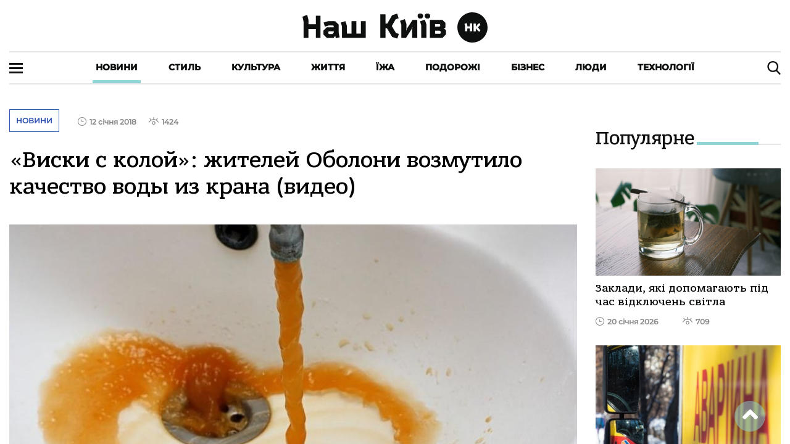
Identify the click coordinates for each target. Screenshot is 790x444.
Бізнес (527, 67)
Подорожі (452, 67)
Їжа (385, 67)
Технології (666, 67)
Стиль (184, 67)
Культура (255, 67)
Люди (591, 67)
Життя (328, 67)
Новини (117, 67)
